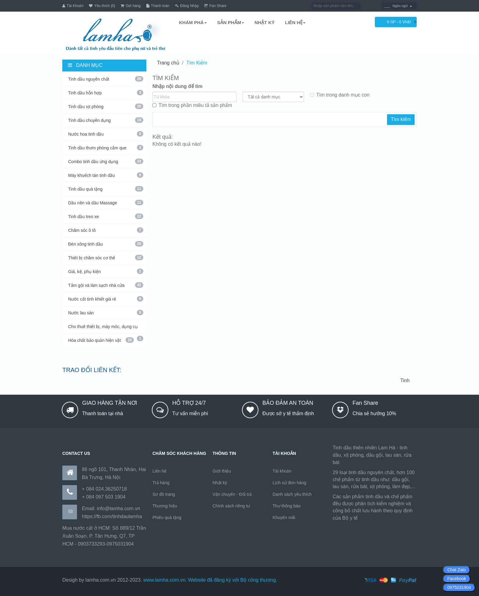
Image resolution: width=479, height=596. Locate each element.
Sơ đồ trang (163, 494)
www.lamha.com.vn (164, 580)
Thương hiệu (164, 505)
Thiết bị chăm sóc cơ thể (105, 257)
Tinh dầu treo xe (105, 216)
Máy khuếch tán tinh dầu (105, 175)
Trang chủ (168, 62)
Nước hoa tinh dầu (105, 134)
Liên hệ (159, 471)
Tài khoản (281, 471)
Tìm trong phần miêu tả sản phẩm (192, 105)
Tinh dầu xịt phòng (105, 106)
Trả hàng (161, 482)
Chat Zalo (456, 569)
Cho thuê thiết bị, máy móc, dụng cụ (105, 328)
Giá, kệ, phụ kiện (105, 271)
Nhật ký (220, 482)
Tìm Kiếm (196, 62)
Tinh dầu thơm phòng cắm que (105, 147)
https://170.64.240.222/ (384, 518)
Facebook (456, 578)
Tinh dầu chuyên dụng (105, 120)
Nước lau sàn (105, 312)
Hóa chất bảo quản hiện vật (101, 340)
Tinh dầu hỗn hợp (105, 92)
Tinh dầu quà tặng (105, 189)
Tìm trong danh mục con (340, 94)
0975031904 (459, 587)
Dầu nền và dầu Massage (105, 202)
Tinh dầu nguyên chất (105, 79)
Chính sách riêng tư (231, 505)
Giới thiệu (222, 471)
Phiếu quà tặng (166, 517)
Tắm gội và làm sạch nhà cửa (105, 285)
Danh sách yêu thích (292, 494)
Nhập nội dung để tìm (177, 86)
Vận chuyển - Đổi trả (232, 494)
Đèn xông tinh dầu (105, 244)
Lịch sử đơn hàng (289, 482)
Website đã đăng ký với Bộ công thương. (232, 580)
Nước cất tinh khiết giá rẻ (105, 299)
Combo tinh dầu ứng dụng (105, 161)
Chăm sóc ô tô (105, 230)
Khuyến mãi (283, 517)
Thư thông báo (286, 505)
